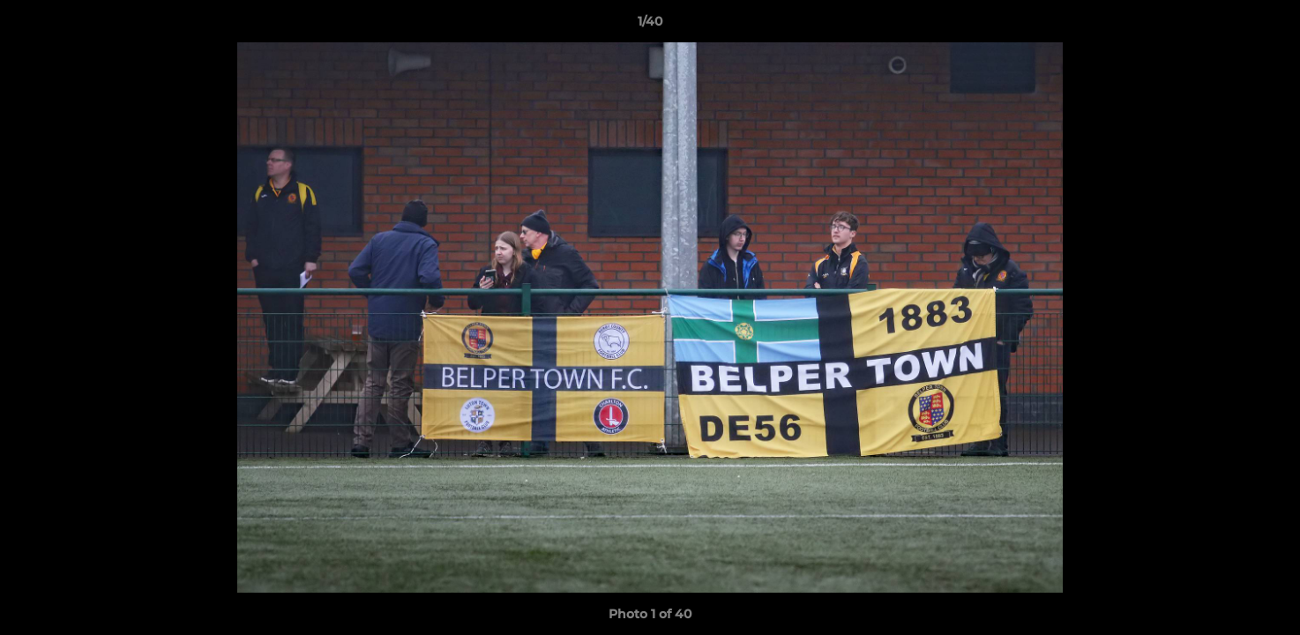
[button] (1268, 26)
